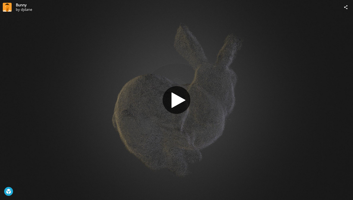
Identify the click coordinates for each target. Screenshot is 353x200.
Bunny (21, 5)
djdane (26, 9)
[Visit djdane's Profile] (7, 7)
